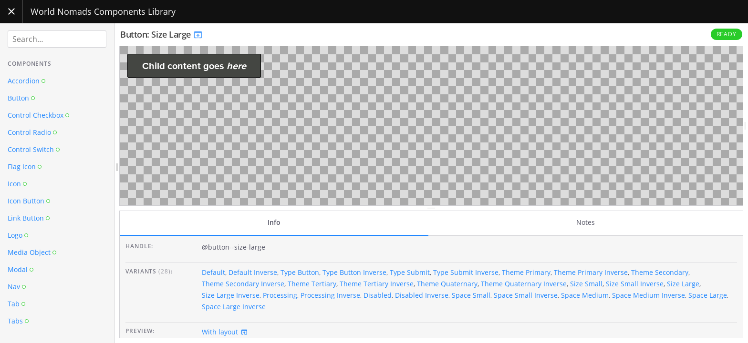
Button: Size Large (161, 34)
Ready (727, 34)
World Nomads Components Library (103, 11)
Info (274, 222)
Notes (585, 222)
